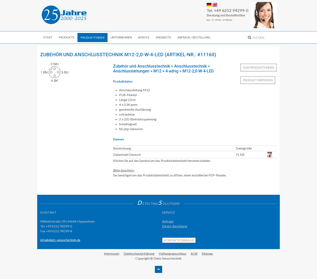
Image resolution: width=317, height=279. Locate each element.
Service (144, 37)
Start (48, 37)
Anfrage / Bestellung (193, 37)
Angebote (163, 37)
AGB (194, 253)
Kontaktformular (178, 240)
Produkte (66, 37)
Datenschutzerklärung (139, 253)
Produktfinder (92, 37)
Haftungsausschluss (172, 253)
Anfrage (167, 221)
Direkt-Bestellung (174, 226)
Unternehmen (121, 37)
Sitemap (207, 253)
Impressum (111, 253)
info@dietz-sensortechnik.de (60, 240)
